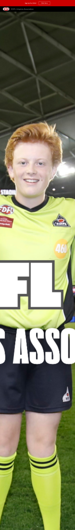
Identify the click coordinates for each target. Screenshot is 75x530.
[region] (37, 3)
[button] (37, 526)
